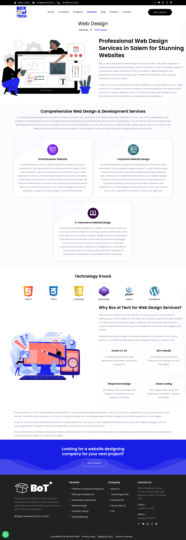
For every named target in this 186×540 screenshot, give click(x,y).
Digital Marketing (80, 516)
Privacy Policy (88, 536)
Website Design (79, 505)
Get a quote (160, 12)
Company (63, 12)
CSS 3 (54, 299)
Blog (103, 12)
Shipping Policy (105, 536)
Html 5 (28, 299)
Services (92, 12)
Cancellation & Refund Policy (65, 536)
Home (51, 12)
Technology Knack (120, 494)
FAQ (113, 511)
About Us (115, 488)
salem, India (21, 3)
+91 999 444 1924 (68, 3)
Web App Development (83, 494)
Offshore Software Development (88, 488)
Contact (127, 12)
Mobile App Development (84, 500)
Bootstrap (104, 299)
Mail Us (141, 514)
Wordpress (154, 299)
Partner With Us (118, 505)
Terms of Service (123, 536)
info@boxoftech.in (43, 2)
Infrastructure (117, 500)
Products (78, 12)
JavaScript (78, 299)
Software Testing (80, 511)
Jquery (129, 299)
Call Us (141, 504)
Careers (114, 12)
